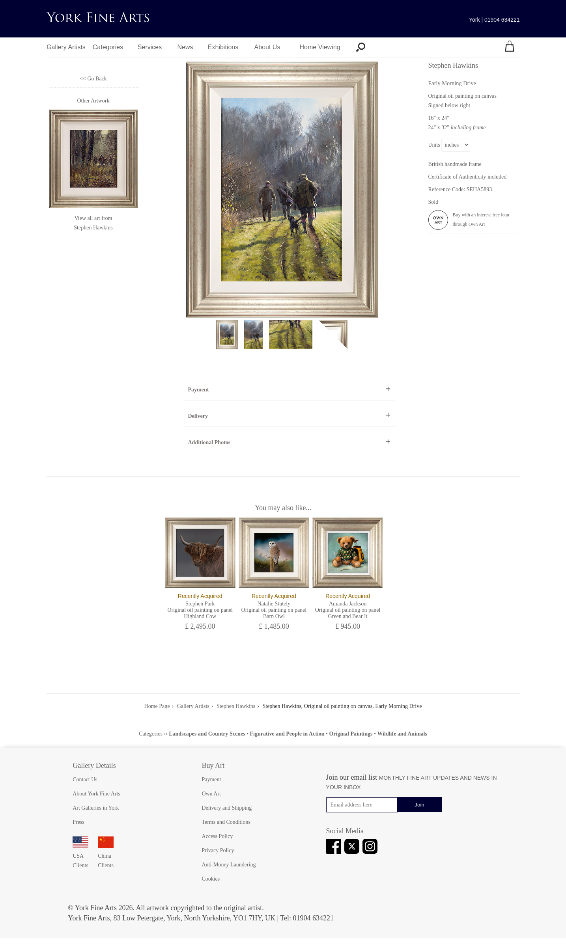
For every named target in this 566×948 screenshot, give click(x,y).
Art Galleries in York (96, 808)
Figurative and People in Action (287, 734)
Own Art (211, 794)
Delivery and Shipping (227, 808)
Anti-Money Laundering (229, 865)
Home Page (157, 706)
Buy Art (213, 765)
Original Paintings (350, 734)
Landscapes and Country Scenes (207, 734)
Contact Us (85, 779)
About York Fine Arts (96, 794)
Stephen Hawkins (93, 228)
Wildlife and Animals (402, 734)
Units (434, 145)
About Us (267, 47)
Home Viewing (320, 47)
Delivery (198, 416)
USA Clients (80, 856)
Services (150, 47)
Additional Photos (209, 442)
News (185, 47)
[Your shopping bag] (509, 47)
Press (78, 822)
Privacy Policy (218, 850)
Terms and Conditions (226, 822)
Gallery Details (94, 765)
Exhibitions (223, 47)
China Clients (106, 856)
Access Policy (217, 836)
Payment (198, 390)
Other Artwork (93, 101)
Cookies (211, 879)
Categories (108, 47)
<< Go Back (93, 79)
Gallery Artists (66, 47)
